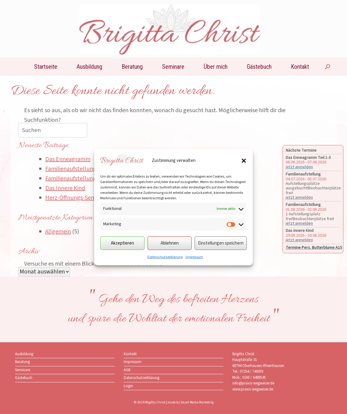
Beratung (132, 66)
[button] (244, 161)
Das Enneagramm (68, 159)
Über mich (216, 66)
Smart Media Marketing (197, 402)
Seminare (173, 66)
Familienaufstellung (70, 169)
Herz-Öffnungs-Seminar (75, 198)
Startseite (45, 66)
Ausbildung (89, 66)
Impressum (194, 257)
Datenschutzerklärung (165, 257)
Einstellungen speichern (221, 243)
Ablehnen (170, 243)
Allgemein (58, 231)
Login (128, 386)
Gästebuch (259, 66)
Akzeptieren (122, 243)
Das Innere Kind (65, 188)
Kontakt (300, 66)
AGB (127, 370)
